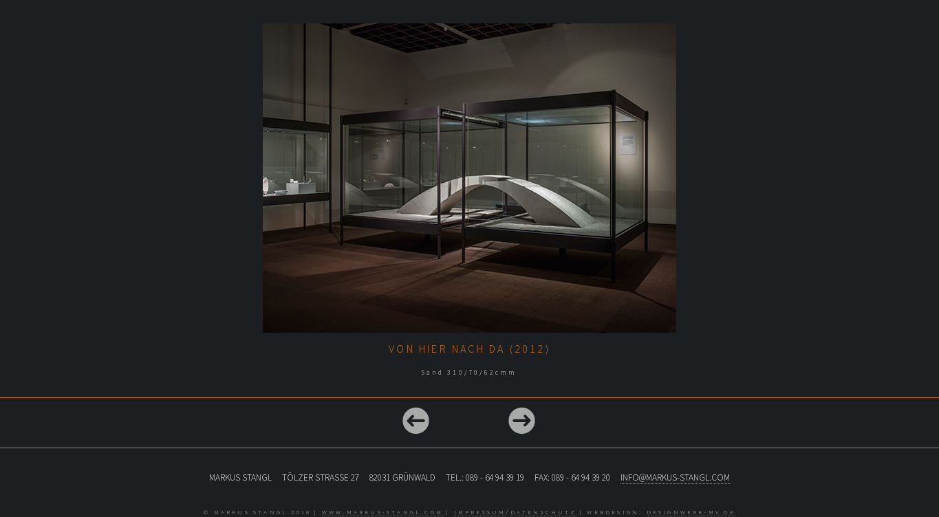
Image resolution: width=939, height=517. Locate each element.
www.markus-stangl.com (382, 512)
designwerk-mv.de (691, 512)
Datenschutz (543, 512)
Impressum (480, 512)
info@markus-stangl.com (675, 477)
